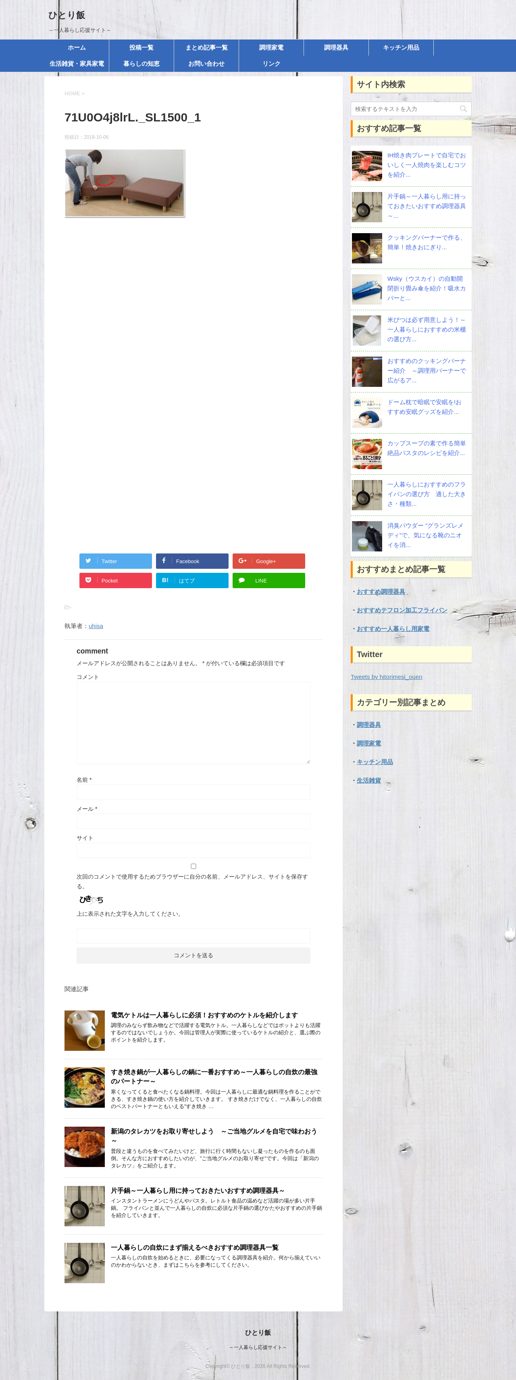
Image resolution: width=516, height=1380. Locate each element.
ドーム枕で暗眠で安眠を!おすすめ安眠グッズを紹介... (424, 407)
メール (87, 809)
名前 (84, 780)
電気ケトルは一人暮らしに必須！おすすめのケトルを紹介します (204, 1015)
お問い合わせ (206, 63)
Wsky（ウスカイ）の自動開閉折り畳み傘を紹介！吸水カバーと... (426, 288)
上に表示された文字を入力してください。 (130, 913)
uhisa (96, 625)
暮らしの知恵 (141, 63)
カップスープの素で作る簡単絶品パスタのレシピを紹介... (426, 448)
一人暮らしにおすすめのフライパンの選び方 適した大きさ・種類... (426, 494)
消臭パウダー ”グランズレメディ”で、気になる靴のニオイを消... (425, 535)
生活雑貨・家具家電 (77, 63)
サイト (85, 838)
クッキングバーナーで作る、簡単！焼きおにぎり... (426, 242)
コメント (88, 677)
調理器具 (336, 47)
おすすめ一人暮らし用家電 (393, 628)
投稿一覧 (141, 47)
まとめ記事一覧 (206, 47)
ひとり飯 (66, 15)
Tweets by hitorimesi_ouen (386, 676)
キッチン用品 (401, 47)
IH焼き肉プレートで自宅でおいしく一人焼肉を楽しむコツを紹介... (426, 165)
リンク (271, 63)
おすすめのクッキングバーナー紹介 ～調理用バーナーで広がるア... (426, 370)
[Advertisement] (193, 311)
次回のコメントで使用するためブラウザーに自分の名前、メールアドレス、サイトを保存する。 (192, 881)
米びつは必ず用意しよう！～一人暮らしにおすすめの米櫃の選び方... (426, 329)
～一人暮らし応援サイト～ (258, 1347)
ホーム (77, 47)
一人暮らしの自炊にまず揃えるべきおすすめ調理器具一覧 (195, 1247)
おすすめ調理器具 (381, 591)
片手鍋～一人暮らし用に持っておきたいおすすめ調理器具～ (198, 1190)
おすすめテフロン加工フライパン (402, 610)
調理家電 (271, 47)
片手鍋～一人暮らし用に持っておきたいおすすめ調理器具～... (426, 206)
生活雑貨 (369, 780)
